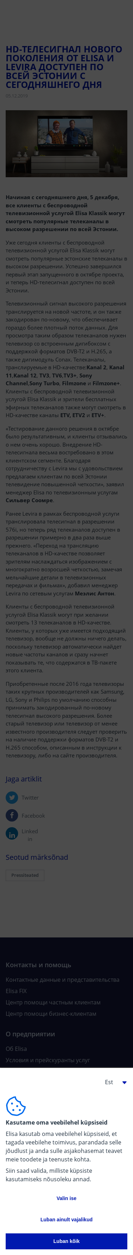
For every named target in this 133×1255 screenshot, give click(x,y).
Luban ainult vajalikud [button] (66, 1219)
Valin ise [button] (66, 1198)
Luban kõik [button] (67, 1241)
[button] (113, 1082)
